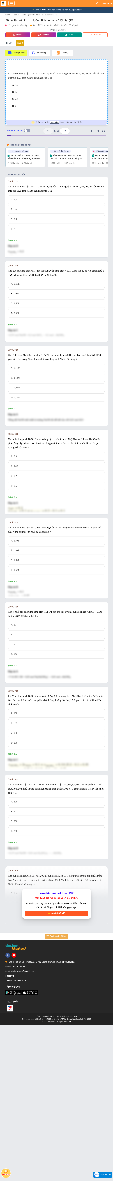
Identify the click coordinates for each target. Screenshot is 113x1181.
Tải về (69, 35)
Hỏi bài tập (5, 1172)
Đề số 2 (20, 43)
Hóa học (16, 15)
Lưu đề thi (95, 35)
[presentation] (56, 257)
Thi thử (62, 53)
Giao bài (43, 35)
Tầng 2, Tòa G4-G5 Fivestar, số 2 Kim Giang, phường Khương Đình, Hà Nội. (41, 1118)
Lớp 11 (7, 15)
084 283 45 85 (18, 1122)
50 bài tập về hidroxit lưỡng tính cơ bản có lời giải (39, 15)
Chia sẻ (17, 35)
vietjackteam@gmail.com (22, 1127)
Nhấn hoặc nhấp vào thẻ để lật (56, 122)
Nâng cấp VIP (56, 1069)
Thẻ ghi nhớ (16, 53)
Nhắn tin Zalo (102, 1174)
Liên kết (10, 1132)
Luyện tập (39, 53)
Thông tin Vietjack (16, 1136)
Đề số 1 (9, 43)
